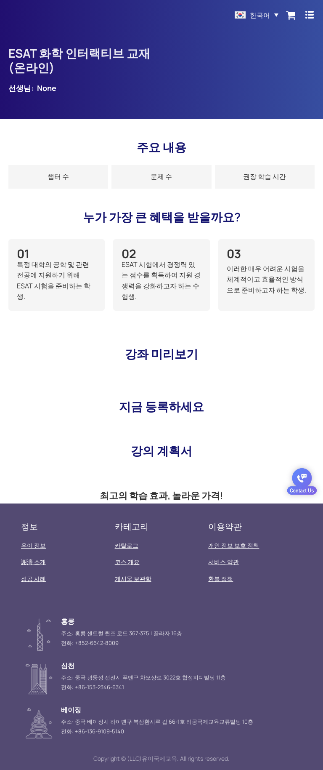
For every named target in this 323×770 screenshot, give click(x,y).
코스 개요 (127, 562)
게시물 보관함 (133, 579)
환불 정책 (220, 579)
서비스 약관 (223, 562)
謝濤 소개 (33, 562)
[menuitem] (255, 15)
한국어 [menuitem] (258, 15)
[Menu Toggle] (308, 14)
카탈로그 (126, 545)
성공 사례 (33, 579)
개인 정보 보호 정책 (233, 545)
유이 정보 (33, 545)
